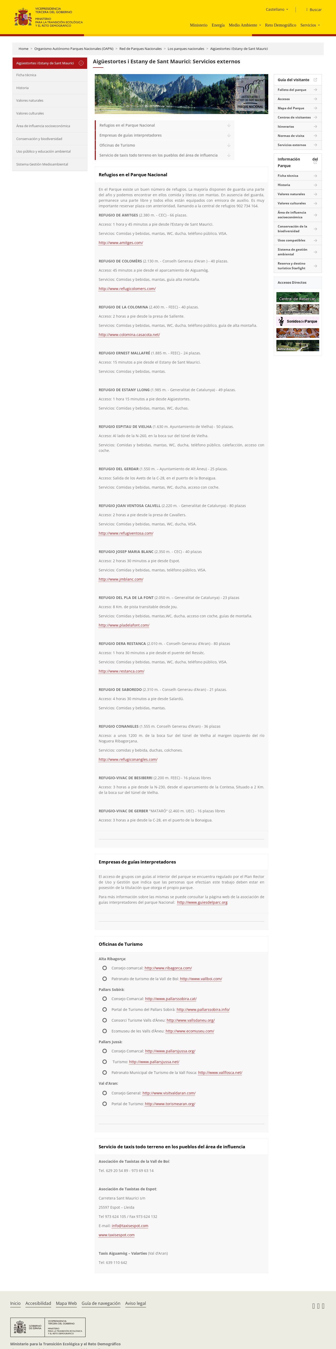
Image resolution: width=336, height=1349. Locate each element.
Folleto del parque (292, 89)
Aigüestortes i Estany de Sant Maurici (239, 48)
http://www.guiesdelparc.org (202, 902)
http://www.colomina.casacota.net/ (129, 334)
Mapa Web (66, 1303)
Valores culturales (30, 113)
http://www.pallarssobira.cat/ (171, 998)
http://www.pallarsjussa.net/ (154, 1061)
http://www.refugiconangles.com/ (128, 759)
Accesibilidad (38, 1303)
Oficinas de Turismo (117, 145)
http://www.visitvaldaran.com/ (169, 1092)
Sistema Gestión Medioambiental (42, 164)
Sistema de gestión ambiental (292, 251)
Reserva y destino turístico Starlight (291, 265)
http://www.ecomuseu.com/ (190, 1030)
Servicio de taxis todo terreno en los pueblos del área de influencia (158, 155)
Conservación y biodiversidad (39, 138)
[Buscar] (312, 9)
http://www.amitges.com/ (121, 242)
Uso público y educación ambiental (43, 151)
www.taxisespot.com (117, 1234)
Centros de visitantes (294, 117)
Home (23, 48)
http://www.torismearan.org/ (170, 1103)
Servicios (308, 25)
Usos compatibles (291, 240)
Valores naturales (29, 100)
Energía (218, 25)
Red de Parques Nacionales (140, 48)
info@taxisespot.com (130, 1225)
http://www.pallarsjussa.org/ (170, 1050)
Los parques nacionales (186, 48)
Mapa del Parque (291, 108)
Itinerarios (286, 126)
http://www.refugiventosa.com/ (126, 533)
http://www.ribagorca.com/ (168, 967)
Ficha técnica (26, 75)
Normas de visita (291, 135)
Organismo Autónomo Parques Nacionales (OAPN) (73, 48)
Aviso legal (135, 1303)
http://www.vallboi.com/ (201, 978)
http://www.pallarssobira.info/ (203, 1009)
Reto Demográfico (280, 25)
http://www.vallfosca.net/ (220, 1072)
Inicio (15, 1303)
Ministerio (199, 25)
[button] (260, 25)
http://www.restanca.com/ (121, 671)
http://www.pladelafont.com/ (124, 625)
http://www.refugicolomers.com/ (127, 288)
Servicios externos (292, 145)
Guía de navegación (101, 1303)
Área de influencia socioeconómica (43, 125)
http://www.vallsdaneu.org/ (191, 1020)
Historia (22, 87)
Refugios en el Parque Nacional (127, 125)
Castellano (275, 9)
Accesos (284, 99)
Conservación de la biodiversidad (292, 228)
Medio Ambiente (243, 25)
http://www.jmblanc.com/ (121, 579)
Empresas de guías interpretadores (130, 135)
